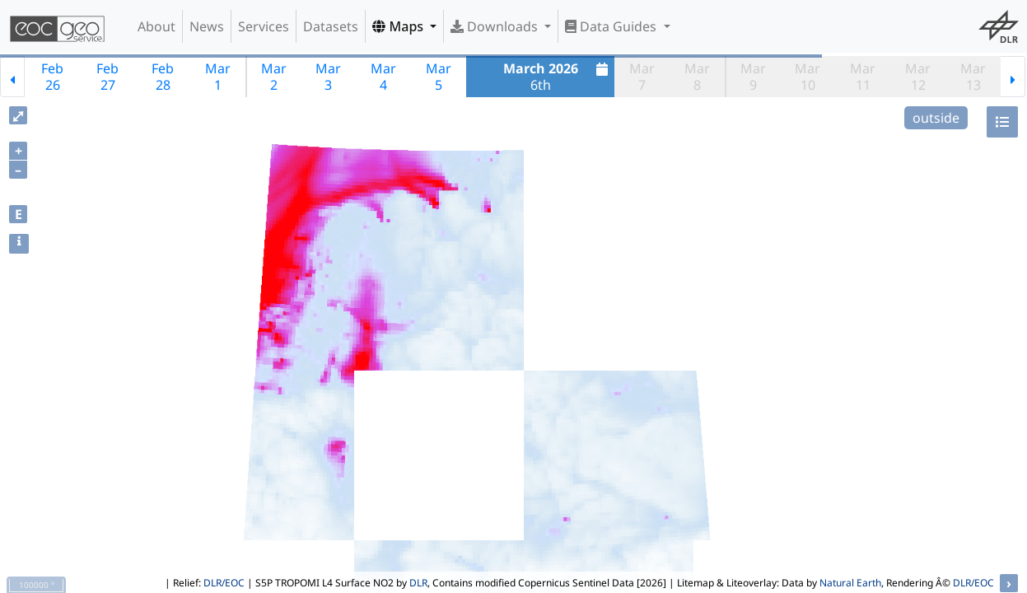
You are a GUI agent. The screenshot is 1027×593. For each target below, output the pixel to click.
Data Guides (612, 26)
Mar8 (697, 76)
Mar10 (807, 76)
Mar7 (642, 76)
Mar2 (274, 76)
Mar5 (438, 76)
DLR (418, 583)
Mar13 (973, 76)
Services (263, 26)
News (206, 26)
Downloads (495, 26)
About (156, 26)
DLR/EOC (224, 583)
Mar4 (383, 76)
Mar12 (918, 76)
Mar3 (328, 76)
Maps (399, 26)
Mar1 (218, 76)
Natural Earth (850, 583)
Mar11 (862, 76)
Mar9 (753, 76)
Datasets (330, 26)
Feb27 (107, 76)
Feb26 (52, 76)
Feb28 (163, 76)
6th (558, 76)
